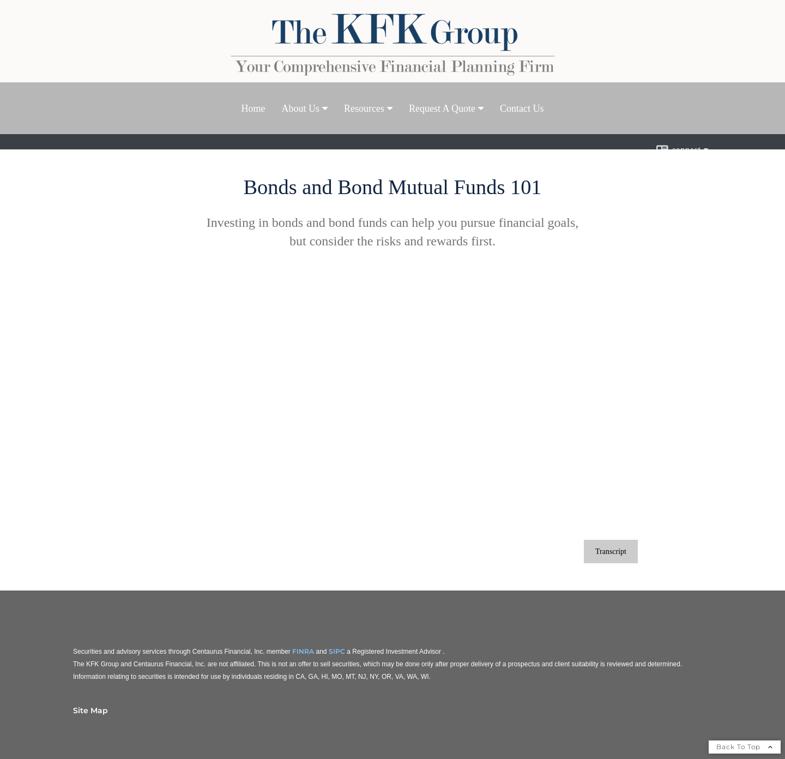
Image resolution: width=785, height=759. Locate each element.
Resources (364, 108)
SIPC (337, 651)
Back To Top (744, 747)
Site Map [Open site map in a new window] (90, 710)
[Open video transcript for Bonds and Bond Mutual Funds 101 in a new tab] (611, 551)
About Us (301, 108)
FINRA (303, 651)
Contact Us (522, 108)
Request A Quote (442, 108)
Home (253, 108)
